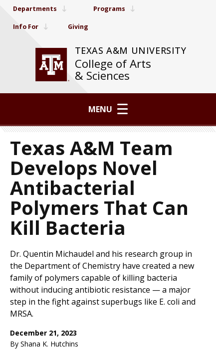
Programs (122, 8)
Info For (32, 26)
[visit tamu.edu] (52, 64)
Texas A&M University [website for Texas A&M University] (131, 50)
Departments (42, 8)
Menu (108, 109)
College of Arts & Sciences (113, 69)
